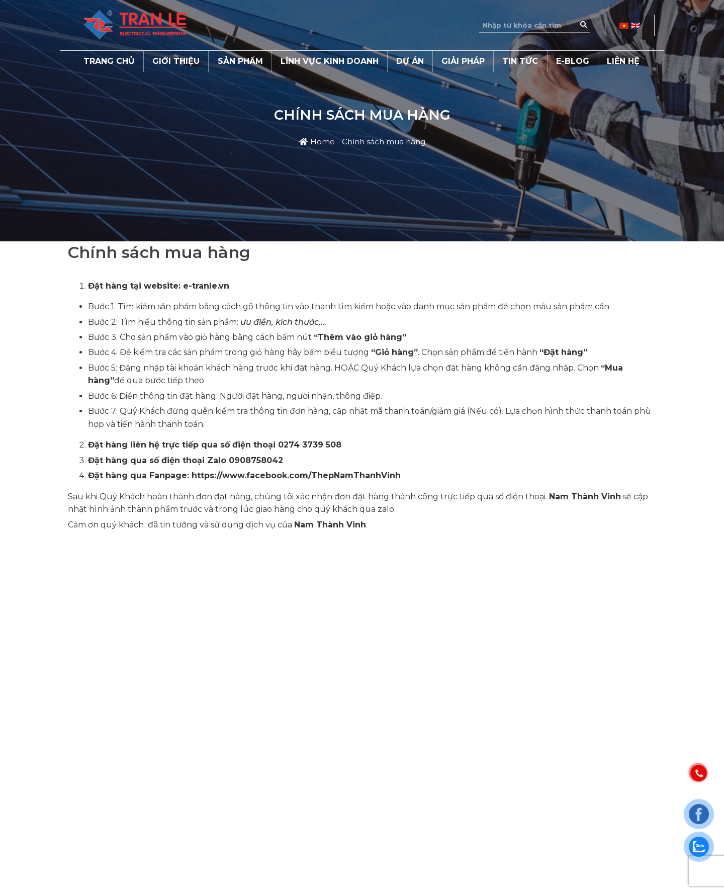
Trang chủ (109, 61)
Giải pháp (463, 61)
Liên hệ (623, 61)
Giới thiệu (176, 61)
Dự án (410, 61)
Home (322, 141)
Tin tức (520, 61)
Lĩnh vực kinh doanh (330, 61)
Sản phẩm (240, 61)
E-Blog (572, 61)
